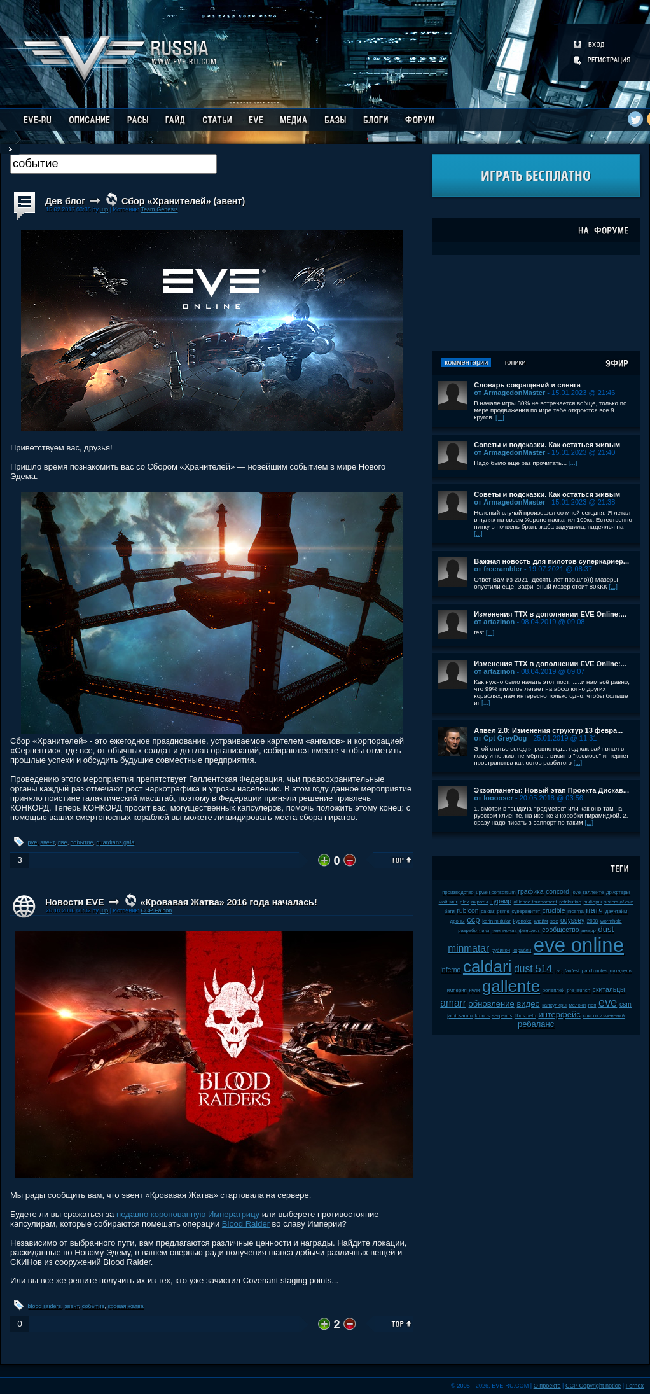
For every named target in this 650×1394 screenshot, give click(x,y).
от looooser (493, 798)
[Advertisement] (536, 303)
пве (62, 842)
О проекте (547, 1386)
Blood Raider (246, 1224)
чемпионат (504, 930)
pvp (559, 970)
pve (33, 842)
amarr (453, 1003)
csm (625, 1004)
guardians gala (116, 842)
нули (474, 990)
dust (606, 929)
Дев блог (65, 201)
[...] (499, 417)
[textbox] (113, 164)
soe (554, 921)
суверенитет (525, 911)
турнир (500, 901)
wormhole (611, 921)
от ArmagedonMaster (509, 392)
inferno (451, 969)
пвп (592, 1005)
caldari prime (495, 911)
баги (450, 911)
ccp (473, 919)
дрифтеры (618, 892)
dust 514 (533, 968)
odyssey (572, 920)
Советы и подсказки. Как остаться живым (547, 445)
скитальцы (609, 989)
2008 (592, 921)
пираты (479, 902)
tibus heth (525, 1016)
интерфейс (559, 1014)
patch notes (594, 970)
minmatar (468, 948)
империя (457, 990)
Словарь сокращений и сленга (527, 385)
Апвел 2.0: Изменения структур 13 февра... (548, 730)
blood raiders (45, 1306)
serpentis (502, 1016)
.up (104, 209)
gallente (511, 986)
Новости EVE (74, 902)
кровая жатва (126, 1306)
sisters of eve (618, 902)
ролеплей (554, 990)
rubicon (467, 910)
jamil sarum (460, 1016)
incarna (575, 911)
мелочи (577, 1005)
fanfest (572, 970)
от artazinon (494, 621)
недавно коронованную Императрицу (187, 1214)
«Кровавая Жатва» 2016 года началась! (228, 902)
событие (82, 842)
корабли (522, 950)
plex (464, 902)
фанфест (528, 930)
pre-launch (578, 990)
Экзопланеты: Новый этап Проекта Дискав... (551, 790)
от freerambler (498, 569)
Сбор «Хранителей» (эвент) (183, 201)
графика (530, 891)
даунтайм (616, 911)
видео (527, 1003)
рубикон (501, 950)
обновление (492, 1003)
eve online (579, 945)
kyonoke (522, 921)
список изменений (604, 1016)
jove (576, 892)
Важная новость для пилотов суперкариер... (551, 561)
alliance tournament (535, 902)
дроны (457, 921)
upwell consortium (495, 892)
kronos (482, 1016)
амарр (588, 930)
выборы (593, 902)
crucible (554, 910)
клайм (541, 921)
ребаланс (536, 1024)
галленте (593, 892)
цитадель (621, 970)
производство (457, 892)
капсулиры (554, 1005)
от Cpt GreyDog (500, 738)
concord (557, 891)
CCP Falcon (156, 910)
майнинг (448, 902)
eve (607, 1002)
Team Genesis (159, 209)
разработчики (473, 930)
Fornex (635, 1386)
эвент (47, 842)
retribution (570, 902)
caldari (487, 966)
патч (594, 910)
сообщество (560, 929)
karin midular (496, 921)
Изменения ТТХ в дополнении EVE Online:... (550, 614)
